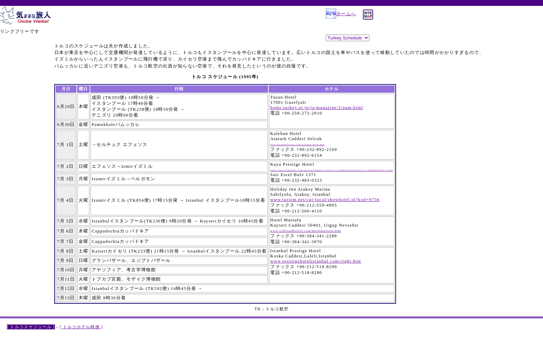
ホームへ (341, 13)
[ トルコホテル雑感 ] (81, 327)
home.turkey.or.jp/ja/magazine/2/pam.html (316, 107)
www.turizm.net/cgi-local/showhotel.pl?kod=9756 (325, 199)
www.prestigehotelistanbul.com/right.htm (315, 261)
